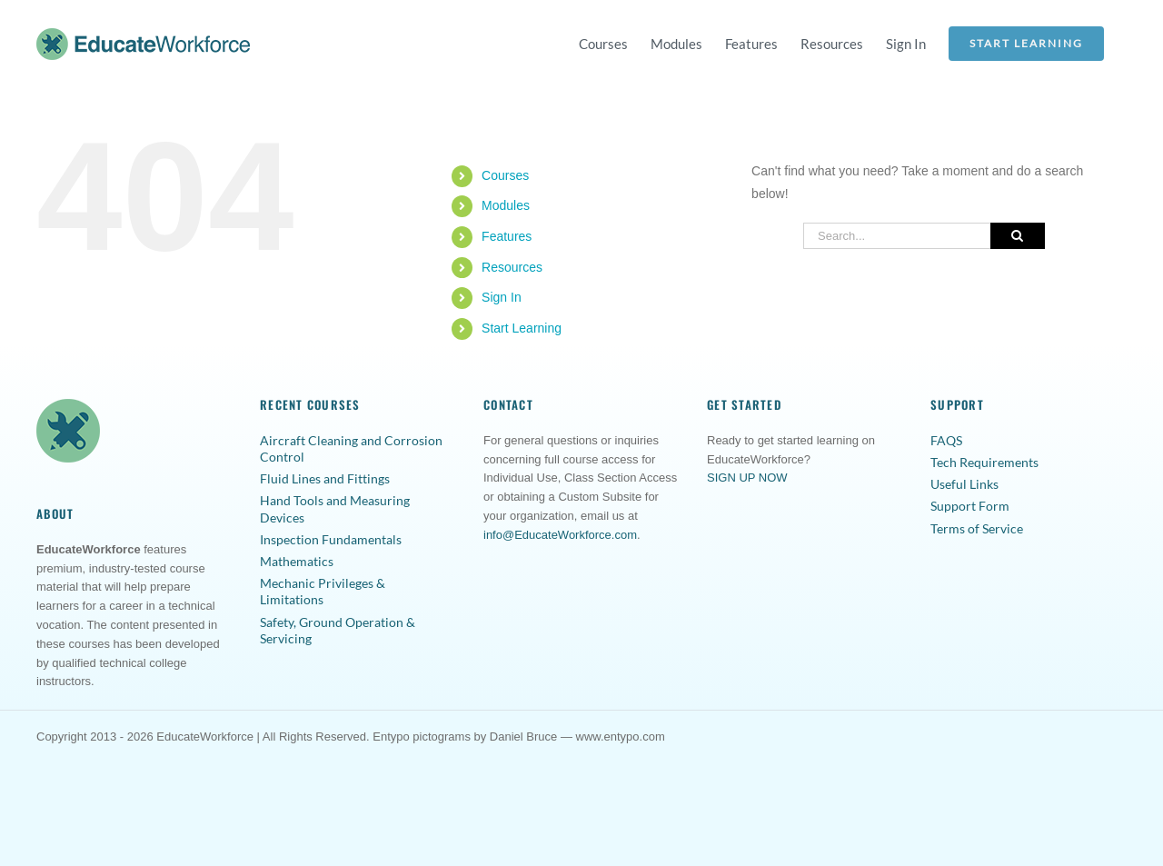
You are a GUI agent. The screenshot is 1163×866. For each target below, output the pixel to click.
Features (507, 236)
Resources (512, 267)
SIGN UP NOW (747, 477)
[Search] (1017, 236)
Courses (505, 175)
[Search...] (896, 236)
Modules (506, 205)
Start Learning (522, 328)
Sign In (502, 297)
